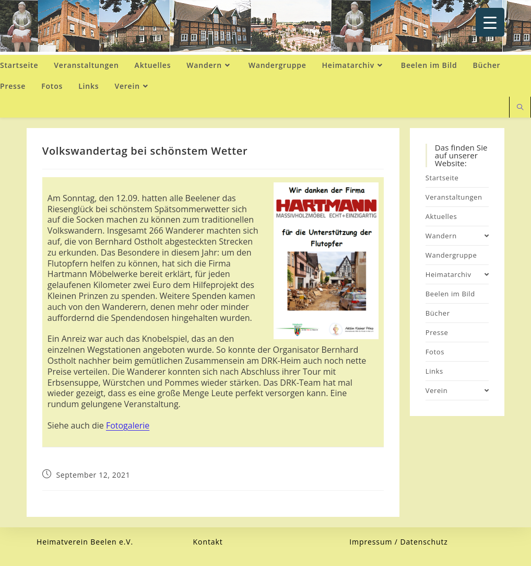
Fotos (435, 351)
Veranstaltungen (454, 197)
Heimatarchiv (457, 274)
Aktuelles (441, 216)
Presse (437, 332)
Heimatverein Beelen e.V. (85, 542)
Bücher (438, 313)
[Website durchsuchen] (520, 107)
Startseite (442, 177)
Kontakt (208, 542)
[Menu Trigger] (490, 22)
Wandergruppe (451, 255)
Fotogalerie (127, 425)
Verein (457, 390)
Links (434, 371)
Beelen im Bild (450, 293)
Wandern (457, 235)
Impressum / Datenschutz (398, 542)
